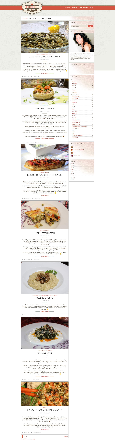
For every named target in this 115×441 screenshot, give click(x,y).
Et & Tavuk (43, 230)
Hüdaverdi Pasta (76, 155)
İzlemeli (74, 88)
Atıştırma (74, 102)
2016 (72, 163)
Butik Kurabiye (75, 96)
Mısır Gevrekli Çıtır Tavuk (78, 149)
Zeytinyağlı (50, 54)
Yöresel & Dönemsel (46, 350)
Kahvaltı (74, 118)
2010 (72, 175)
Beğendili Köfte (45, 298)
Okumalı (74, 90)
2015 (72, 165)
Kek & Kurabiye (76, 120)
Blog (91, 7)
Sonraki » (66, 436)
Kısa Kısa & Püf (76, 122)
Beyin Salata (76, 146)
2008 (72, 178)
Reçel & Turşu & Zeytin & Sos (46, 295)
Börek (73, 107)
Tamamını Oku (45, 73)
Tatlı (73, 133)
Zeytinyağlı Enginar (44, 109)
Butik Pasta (75, 98)
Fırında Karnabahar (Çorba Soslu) (44, 410)
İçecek (73, 115)
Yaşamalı (74, 92)
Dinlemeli (74, 83)
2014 (72, 167)
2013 (72, 169)
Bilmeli (73, 81)
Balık (73, 104)
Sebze (45, 54)
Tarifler (74, 7)
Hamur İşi (74, 113)
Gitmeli (74, 85)
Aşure (74, 152)
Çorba (73, 109)
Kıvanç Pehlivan (24, 439)
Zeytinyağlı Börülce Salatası (45, 57)
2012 (72, 171)
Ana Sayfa (67, 7)
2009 (72, 177)
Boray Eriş (32, 439)
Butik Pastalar (83, 7)
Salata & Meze (39, 54)
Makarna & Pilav (76, 124)
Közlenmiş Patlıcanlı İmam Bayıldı (44, 175)
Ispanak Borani (44, 353)
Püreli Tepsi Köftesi (44, 233)
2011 (71, 173)
